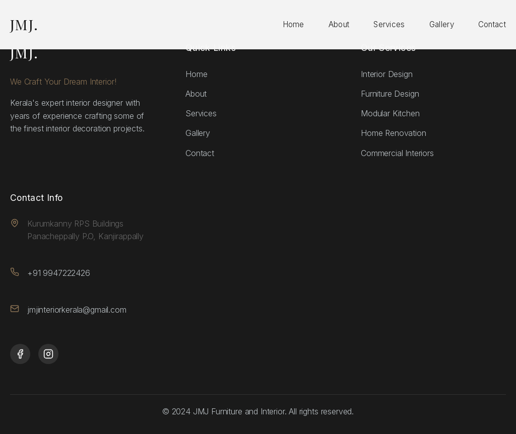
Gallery (441, 24)
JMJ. (24, 24)
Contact (492, 24)
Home (293, 24)
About (339, 24)
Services (389, 24)
